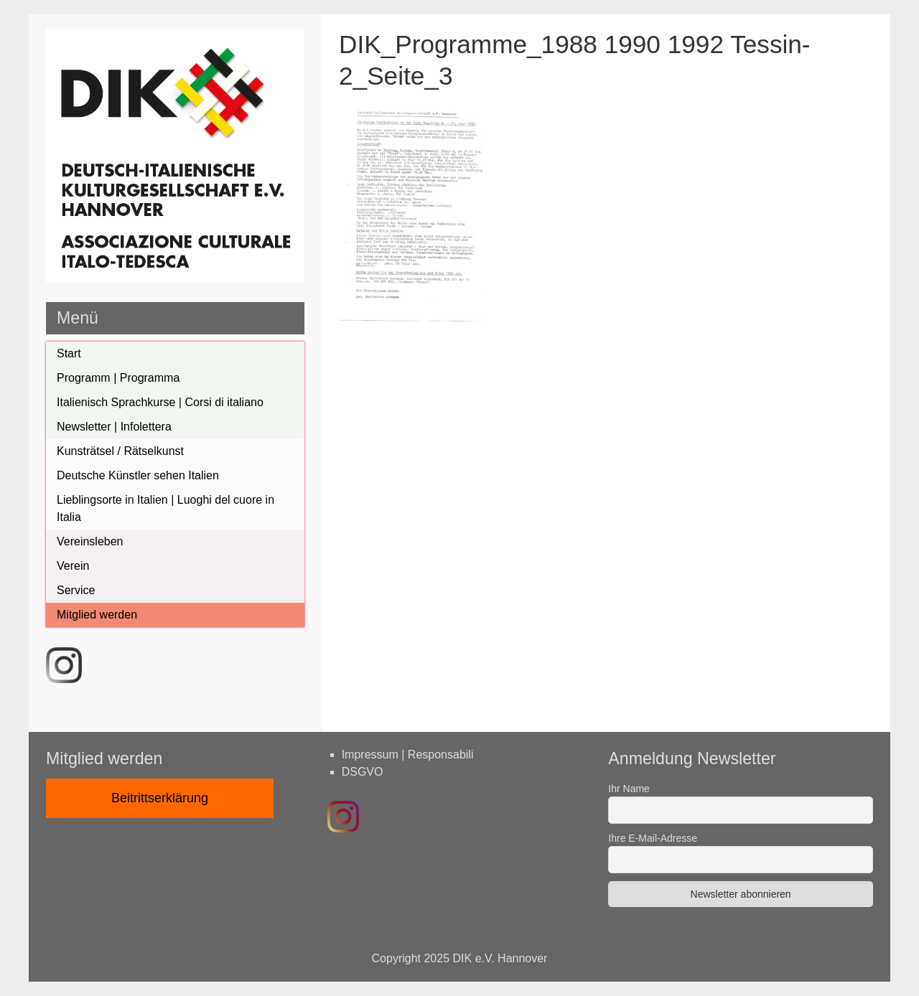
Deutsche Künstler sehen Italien (138, 475)
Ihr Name (629, 788)
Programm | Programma (118, 378)
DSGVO (362, 772)
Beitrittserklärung (159, 798)
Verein (73, 566)
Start (69, 353)
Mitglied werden (97, 615)
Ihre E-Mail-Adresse (652, 838)
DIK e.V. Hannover (500, 958)
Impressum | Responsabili (408, 754)
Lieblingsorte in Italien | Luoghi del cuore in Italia (165, 508)
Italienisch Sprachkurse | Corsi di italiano (160, 402)
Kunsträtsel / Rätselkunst (120, 451)
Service (76, 590)
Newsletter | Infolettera (114, 427)
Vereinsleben (90, 541)
